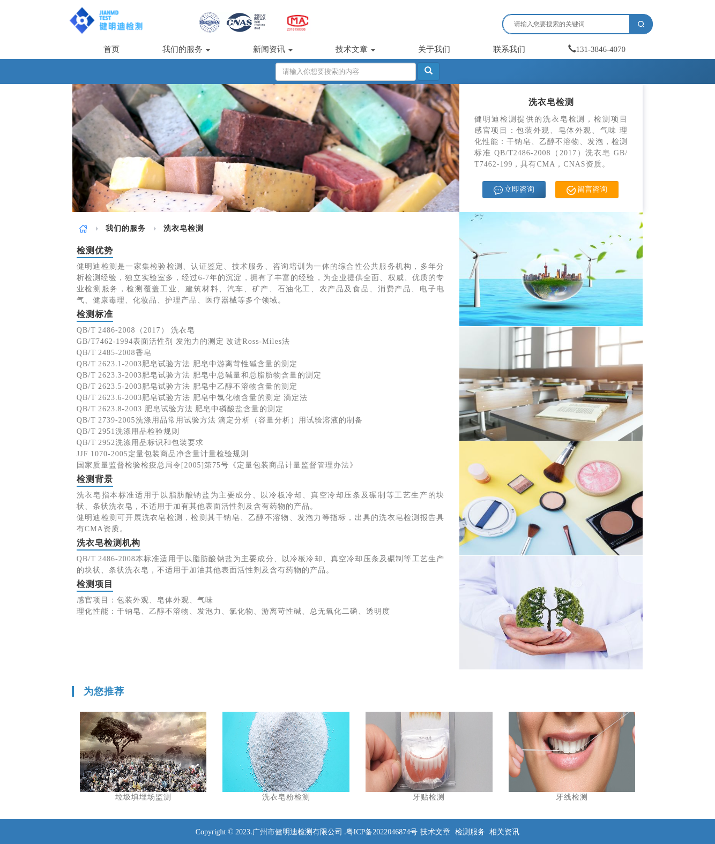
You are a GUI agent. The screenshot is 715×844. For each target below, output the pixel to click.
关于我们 (434, 49)
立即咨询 (514, 189)
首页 (111, 49)
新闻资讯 (273, 49)
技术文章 (355, 49)
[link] (83, 228)
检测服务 (470, 832)
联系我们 (509, 49)
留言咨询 (587, 189)
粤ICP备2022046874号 (382, 832)
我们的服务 (186, 49)
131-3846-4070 (597, 49)
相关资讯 (504, 832)
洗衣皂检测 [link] (183, 228)
